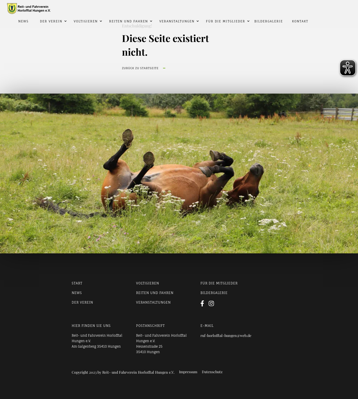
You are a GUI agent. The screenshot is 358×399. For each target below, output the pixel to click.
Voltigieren (86, 21)
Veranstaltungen (177, 21)
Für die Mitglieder (225, 21)
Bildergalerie (268, 21)
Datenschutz (212, 372)
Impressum (188, 372)
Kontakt (300, 21)
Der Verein (51, 21)
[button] (50, 21)
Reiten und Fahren (128, 21)
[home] (179, 7)
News (23, 21)
